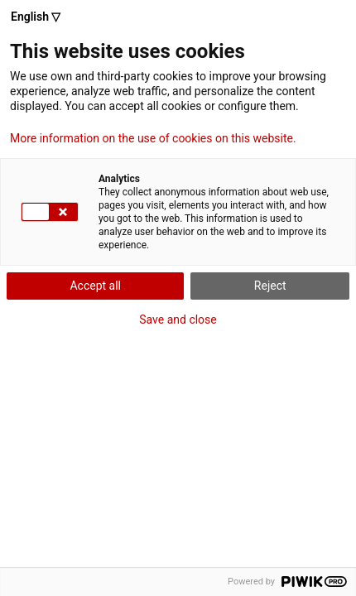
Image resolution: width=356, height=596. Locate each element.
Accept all (95, 285)
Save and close (178, 319)
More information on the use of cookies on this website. (153, 138)
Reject (270, 285)
